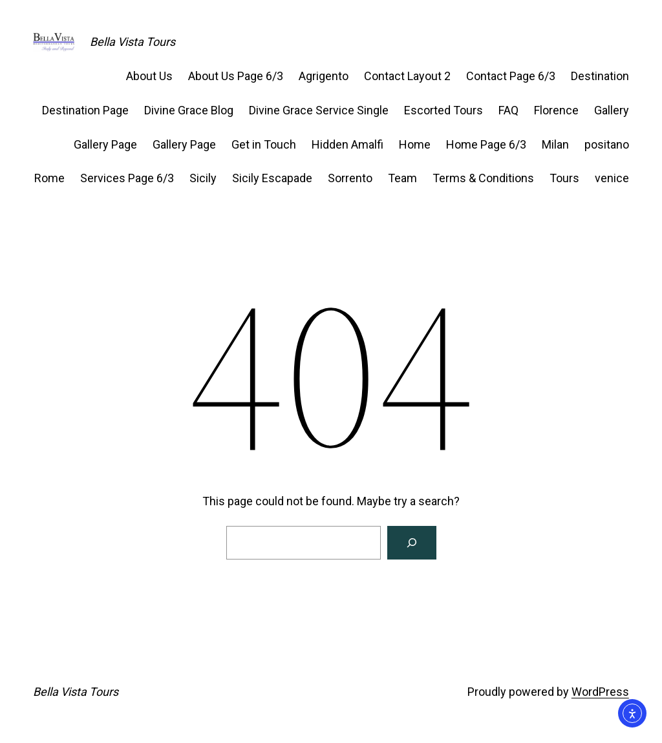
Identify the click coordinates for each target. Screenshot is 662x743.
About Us (149, 76)
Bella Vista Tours (132, 41)
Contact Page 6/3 (510, 76)
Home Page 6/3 (486, 144)
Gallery (611, 110)
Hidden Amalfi (347, 144)
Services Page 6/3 (127, 178)
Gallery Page (105, 144)
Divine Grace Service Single (319, 110)
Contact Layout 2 (407, 76)
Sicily (203, 178)
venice (612, 178)
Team (402, 178)
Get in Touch (263, 144)
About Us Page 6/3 (235, 76)
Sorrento (350, 178)
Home (415, 144)
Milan (555, 144)
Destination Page (85, 110)
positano (606, 144)
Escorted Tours (443, 110)
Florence (556, 110)
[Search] (411, 543)
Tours (564, 178)
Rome (49, 178)
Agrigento (323, 76)
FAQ (508, 110)
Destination (600, 76)
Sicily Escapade (272, 178)
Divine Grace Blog (188, 110)
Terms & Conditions (483, 178)
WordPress (600, 691)
